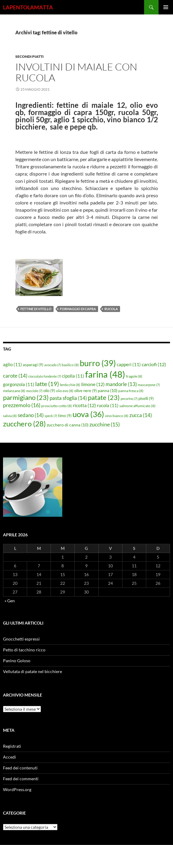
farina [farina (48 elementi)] (105, 374)
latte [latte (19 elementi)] (47, 383)
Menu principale (166, 7)
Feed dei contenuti (20, 767)
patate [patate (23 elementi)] (104, 397)
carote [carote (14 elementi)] (15, 376)
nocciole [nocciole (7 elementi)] (34, 391)
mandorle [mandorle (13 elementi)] (121, 384)
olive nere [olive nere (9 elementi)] (85, 390)
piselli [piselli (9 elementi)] (146, 398)
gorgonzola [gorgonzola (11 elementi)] (18, 384)
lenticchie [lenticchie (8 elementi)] (70, 384)
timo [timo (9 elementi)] (65, 415)
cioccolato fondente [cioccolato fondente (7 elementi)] (44, 376)
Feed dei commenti (21, 778)
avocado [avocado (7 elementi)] (52, 365)
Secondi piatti (29, 56)
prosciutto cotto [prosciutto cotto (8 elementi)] (56, 406)
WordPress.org (17, 789)
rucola (111, 309)
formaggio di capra (78, 309)
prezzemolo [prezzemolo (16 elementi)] (21, 405)
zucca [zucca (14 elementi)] (140, 415)
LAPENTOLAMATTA (28, 7)
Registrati (12, 746)
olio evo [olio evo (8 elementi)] (64, 390)
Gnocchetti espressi (21, 638)
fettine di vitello (35, 309)
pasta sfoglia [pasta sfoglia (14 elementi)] (68, 398)
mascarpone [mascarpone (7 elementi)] (149, 385)
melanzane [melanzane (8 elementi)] (14, 390)
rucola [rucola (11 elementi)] (108, 405)
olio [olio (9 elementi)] (49, 390)
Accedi (9, 756)
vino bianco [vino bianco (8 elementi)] (116, 415)
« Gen (10, 600)
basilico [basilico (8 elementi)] (70, 365)
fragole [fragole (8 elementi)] (134, 376)
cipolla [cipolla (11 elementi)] (73, 376)
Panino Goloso (16, 660)
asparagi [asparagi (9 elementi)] (33, 364)
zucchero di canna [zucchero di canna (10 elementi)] (67, 424)
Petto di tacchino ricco (24, 649)
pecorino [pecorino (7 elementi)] (129, 399)
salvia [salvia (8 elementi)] (10, 415)
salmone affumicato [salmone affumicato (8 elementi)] (137, 406)
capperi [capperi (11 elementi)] (129, 364)
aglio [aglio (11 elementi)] (12, 364)
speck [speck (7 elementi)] (51, 416)
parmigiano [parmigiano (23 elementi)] (26, 397)
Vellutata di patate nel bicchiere (32, 671)
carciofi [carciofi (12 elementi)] (154, 364)
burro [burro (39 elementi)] (98, 363)
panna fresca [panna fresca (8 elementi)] (131, 390)
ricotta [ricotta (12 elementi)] (84, 405)
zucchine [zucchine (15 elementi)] (104, 424)
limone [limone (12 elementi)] (93, 384)
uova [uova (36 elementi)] (88, 414)
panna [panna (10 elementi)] (107, 390)
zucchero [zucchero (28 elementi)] (24, 423)
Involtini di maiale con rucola (76, 72)
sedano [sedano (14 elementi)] (31, 415)
